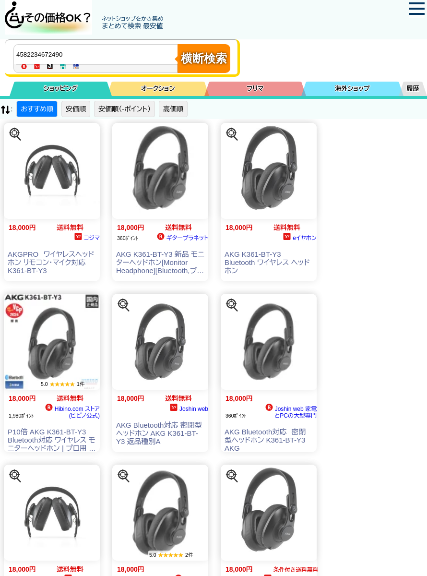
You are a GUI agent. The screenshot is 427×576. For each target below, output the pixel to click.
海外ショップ (352, 88)
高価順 (173, 109)
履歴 (413, 88)
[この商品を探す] (15, 134)
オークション (158, 88)
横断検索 (204, 58)
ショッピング (61, 88)
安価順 (76, 109)
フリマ (255, 88)
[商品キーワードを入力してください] (98, 54)
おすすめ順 (37, 109)
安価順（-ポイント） (124, 109)
